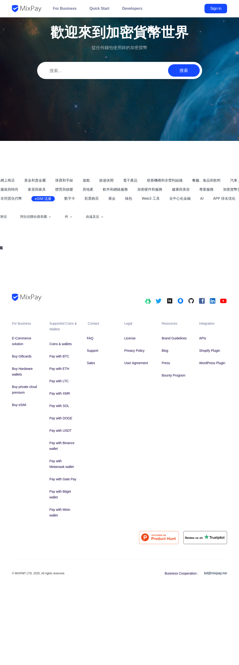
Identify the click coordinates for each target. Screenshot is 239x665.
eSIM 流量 (43, 198)
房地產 (88, 189)
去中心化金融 (180, 198)
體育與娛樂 (64, 189)
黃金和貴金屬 (35, 180)
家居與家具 (37, 189)
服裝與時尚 (9, 189)
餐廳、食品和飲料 (206, 180)
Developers (132, 8)
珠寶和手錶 (64, 180)
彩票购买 (92, 198)
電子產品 (130, 180)
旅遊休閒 (106, 180)
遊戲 (86, 180)
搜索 (183, 70)
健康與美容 (181, 189)
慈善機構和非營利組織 (165, 180)
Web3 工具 (150, 198)
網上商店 (7, 180)
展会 (111, 198)
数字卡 (69, 198)
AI (202, 198)
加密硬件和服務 (149, 189)
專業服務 (206, 189)
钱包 (128, 198)
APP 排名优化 (224, 198)
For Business (64, 8)
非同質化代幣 (11, 198)
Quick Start (100, 8)
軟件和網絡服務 (115, 189)
